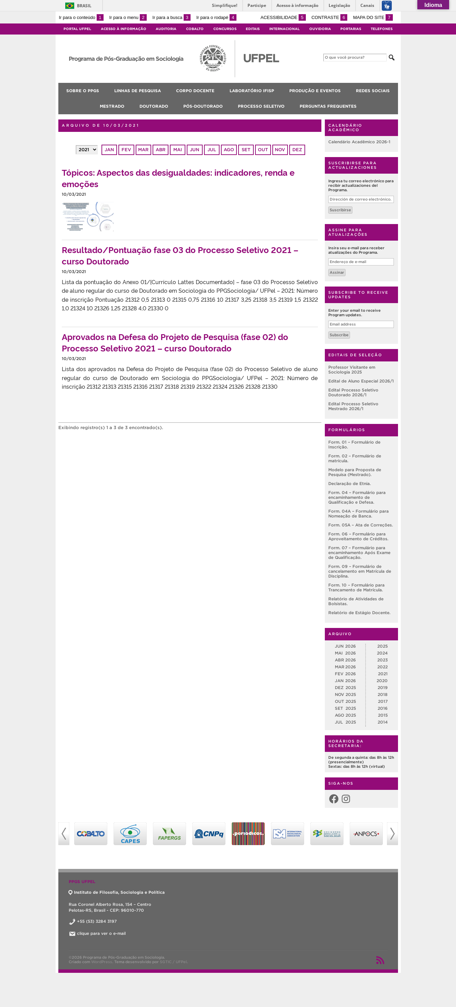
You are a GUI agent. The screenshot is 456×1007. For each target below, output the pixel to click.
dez (297, 149)
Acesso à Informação (123, 29)
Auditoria (166, 29)
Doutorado (153, 106)
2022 (382, 667)
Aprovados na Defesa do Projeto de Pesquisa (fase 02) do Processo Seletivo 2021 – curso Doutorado (175, 342)
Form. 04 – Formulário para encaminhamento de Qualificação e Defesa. (357, 497)
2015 (383, 715)
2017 (383, 701)
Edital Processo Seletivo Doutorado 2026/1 (353, 392)
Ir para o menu (128, 17)
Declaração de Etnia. (349, 483)
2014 (383, 722)
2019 (383, 687)
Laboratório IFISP (252, 90)
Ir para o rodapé (216, 17)
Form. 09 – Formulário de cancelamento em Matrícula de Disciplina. (359, 571)
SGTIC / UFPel (173, 962)
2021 (383, 673)
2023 (382, 660)
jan (109, 149)
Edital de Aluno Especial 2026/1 (361, 381)
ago (229, 149)
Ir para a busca (172, 17)
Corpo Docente (195, 90)
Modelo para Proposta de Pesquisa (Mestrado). (354, 472)
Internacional (284, 29)
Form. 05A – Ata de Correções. (360, 525)
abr (160, 149)
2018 (383, 694)
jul (211, 149)
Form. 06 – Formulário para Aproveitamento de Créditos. (358, 536)
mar (143, 149)
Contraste (329, 17)
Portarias (350, 29)
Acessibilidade (283, 17)
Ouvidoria (320, 29)
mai (177, 149)
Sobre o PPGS (82, 90)
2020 (382, 680)
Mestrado (112, 106)
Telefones (381, 29)
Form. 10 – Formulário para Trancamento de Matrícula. (356, 587)
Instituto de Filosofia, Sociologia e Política (117, 892)
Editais (253, 29)
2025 (382, 646)
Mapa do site (373, 17)
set (246, 149)
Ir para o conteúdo (81, 17)
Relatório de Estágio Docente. (359, 612)
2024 (382, 653)
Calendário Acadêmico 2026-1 (359, 141)
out (263, 149)
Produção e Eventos (315, 90)
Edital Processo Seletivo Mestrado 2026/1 (353, 406)
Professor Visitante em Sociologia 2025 (351, 369)
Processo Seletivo (261, 106)
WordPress (101, 962)
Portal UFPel (77, 29)
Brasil (84, 6)
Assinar (337, 272)
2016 (383, 708)
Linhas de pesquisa (137, 90)
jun (194, 149)
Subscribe (339, 335)
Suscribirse (340, 210)
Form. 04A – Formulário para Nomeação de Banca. (358, 513)
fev (126, 149)
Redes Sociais (373, 90)
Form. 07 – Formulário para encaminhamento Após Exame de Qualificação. (359, 552)
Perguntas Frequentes (328, 106)
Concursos (224, 29)
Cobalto (195, 29)
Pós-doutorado (203, 106)
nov (280, 149)
